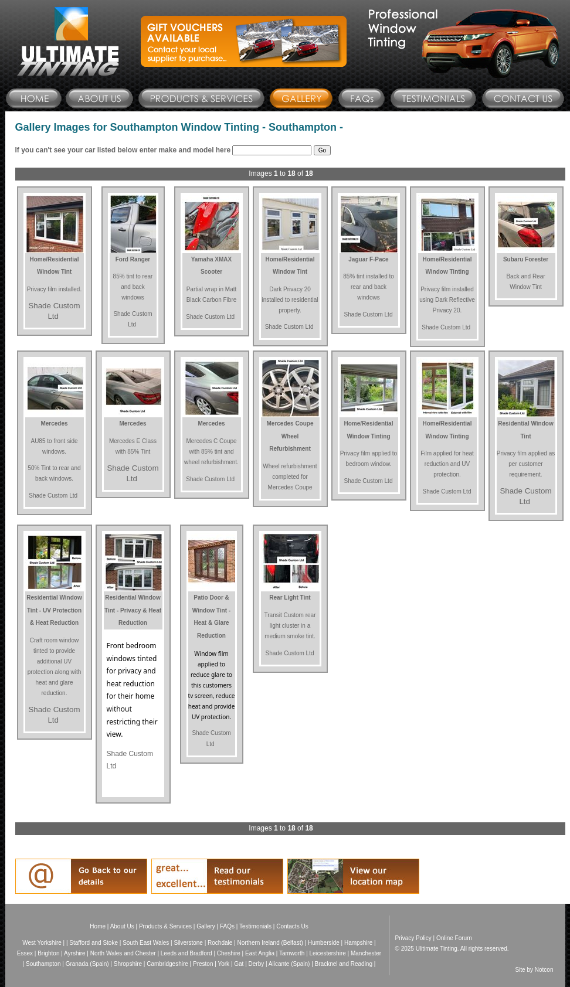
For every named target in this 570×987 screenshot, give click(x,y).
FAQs (227, 926)
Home (98, 926)
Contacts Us (292, 926)
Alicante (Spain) (289, 964)
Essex (25, 953)
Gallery (205, 926)
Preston (203, 964)
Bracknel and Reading (343, 964)
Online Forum (454, 938)
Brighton (48, 953)
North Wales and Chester (123, 953)
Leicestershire (328, 953)
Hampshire (358, 943)
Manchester (366, 953)
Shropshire (128, 964)
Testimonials (255, 926)
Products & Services (165, 926)
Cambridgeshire (167, 964)
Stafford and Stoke (93, 943)
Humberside (324, 943)
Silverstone (188, 943)
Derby (256, 964)
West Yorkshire (42, 943)
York (223, 964)
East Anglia (259, 953)
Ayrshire (75, 953)
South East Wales (146, 943)
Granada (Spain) (87, 964)
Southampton (43, 964)
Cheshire (228, 953)
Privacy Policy (413, 938)
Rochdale (220, 943)
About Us (122, 926)
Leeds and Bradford (186, 953)
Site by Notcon (534, 969)
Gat (238, 964)
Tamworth (291, 953)
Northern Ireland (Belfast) (270, 943)
